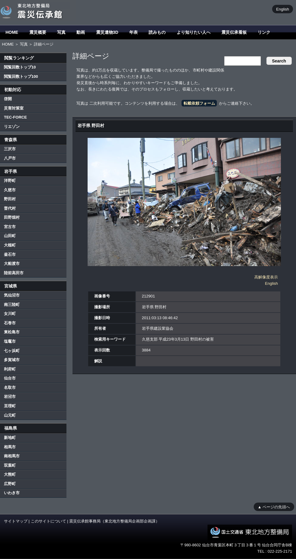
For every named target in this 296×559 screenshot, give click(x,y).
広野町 (10, 483)
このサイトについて (48, 521)
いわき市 (12, 493)
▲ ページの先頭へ (274, 506)
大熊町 (10, 474)
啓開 (8, 99)
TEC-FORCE (15, 117)
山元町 (10, 415)
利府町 (10, 369)
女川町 (10, 313)
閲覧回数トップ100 (21, 76)
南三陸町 (12, 304)
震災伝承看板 (234, 32)
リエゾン (12, 126)
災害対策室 (14, 108)
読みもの (157, 32)
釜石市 (10, 254)
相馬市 (10, 447)
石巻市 (10, 323)
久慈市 (10, 190)
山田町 (10, 235)
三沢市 (10, 149)
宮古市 (10, 226)
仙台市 (10, 378)
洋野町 (10, 180)
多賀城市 (12, 359)
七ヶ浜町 (12, 350)
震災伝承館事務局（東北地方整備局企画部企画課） (114, 521)
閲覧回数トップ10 (20, 67)
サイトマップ (15, 521)
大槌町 (10, 245)
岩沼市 (10, 396)
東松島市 (12, 332)
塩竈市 (10, 341)
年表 (133, 32)
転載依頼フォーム (199, 103)
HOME (11, 32)
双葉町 (10, 465)
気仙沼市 (12, 295)
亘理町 (10, 406)
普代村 (10, 208)
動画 (80, 32)
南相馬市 (12, 456)
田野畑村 (12, 217)
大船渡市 (12, 263)
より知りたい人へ (194, 32)
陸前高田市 (14, 273)
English (282, 9)
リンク (264, 32)
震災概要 (37, 32)
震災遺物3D (107, 32)
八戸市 (10, 158)
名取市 (10, 387)
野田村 (10, 199)
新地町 (10, 437)
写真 (61, 32)
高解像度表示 (266, 277)
